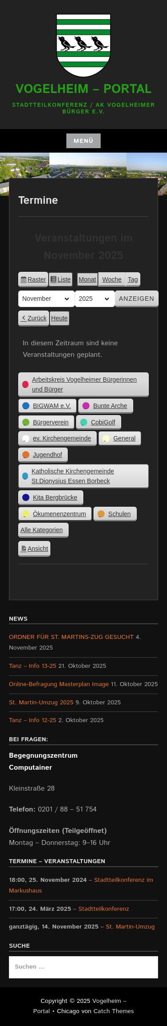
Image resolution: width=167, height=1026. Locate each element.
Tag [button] (133, 279)
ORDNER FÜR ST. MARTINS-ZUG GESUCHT (71, 637)
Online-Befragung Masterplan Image (59, 684)
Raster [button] (33, 280)
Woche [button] (112, 279)
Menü (83, 141)
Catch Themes (114, 1011)
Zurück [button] (33, 318)
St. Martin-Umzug (130, 926)
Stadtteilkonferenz (103, 908)
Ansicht (35, 550)
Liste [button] (60, 280)
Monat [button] (87, 279)
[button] (83, 384)
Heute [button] (59, 318)
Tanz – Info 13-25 (32, 666)
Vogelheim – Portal (84, 89)
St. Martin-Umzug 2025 (41, 702)
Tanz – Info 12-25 (32, 720)
